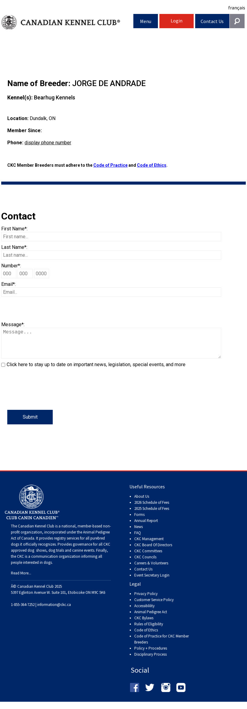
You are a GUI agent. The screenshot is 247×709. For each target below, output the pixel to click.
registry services (66, 544)
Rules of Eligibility (148, 630)
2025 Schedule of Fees (151, 514)
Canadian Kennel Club (67, 22)
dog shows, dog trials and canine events (61, 556)
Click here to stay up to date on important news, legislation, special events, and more (96, 370)
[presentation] (47, 398)
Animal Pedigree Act (150, 617)
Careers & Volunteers (151, 569)
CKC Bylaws (143, 624)
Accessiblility (144, 611)
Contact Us (212, 21)
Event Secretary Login (151, 581)
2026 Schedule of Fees (151, 508)
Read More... (21, 579)
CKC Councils (145, 563)
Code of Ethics (151, 165)
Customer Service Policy (154, 605)
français (236, 8)
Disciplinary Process (150, 660)
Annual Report (146, 526)
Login (176, 21)
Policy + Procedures (150, 654)
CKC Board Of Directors (153, 550)
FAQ (137, 538)
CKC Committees (148, 557)
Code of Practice (110, 165)
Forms (139, 520)
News (138, 532)
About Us (141, 502)
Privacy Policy (146, 599)
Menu (145, 21)
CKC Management (149, 544)
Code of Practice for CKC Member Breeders (161, 645)
